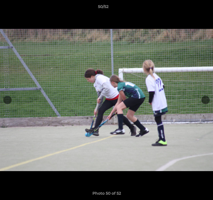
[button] (193, 8)
